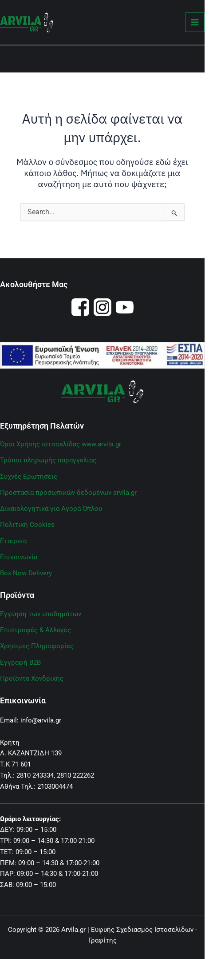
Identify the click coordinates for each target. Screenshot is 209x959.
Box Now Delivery (26, 573)
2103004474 (55, 786)
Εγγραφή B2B (20, 662)
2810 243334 (35, 775)
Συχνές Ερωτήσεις (28, 477)
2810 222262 (75, 775)
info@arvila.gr (40, 720)
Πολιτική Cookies (27, 525)
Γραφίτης (102, 940)
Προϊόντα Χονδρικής (31, 678)
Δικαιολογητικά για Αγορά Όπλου (51, 509)
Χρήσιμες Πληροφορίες (37, 646)
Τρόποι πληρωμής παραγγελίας (48, 460)
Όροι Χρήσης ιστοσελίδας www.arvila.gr (60, 444)
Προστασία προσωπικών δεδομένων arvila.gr (68, 493)
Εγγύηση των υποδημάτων (40, 614)
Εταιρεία (13, 541)
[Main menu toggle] (195, 22)
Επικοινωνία (18, 557)
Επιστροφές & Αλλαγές (35, 630)
